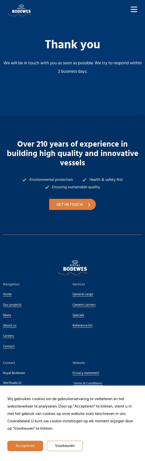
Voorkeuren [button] (65, 446)
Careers (8, 336)
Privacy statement (85, 373)
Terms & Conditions (87, 383)
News (7, 315)
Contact (9, 346)
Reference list (82, 325)
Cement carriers (84, 305)
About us (11, 325)
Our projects (13, 305)
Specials (78, 315)
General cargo (82, 294)
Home (7, 294)
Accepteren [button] (25, 446)
